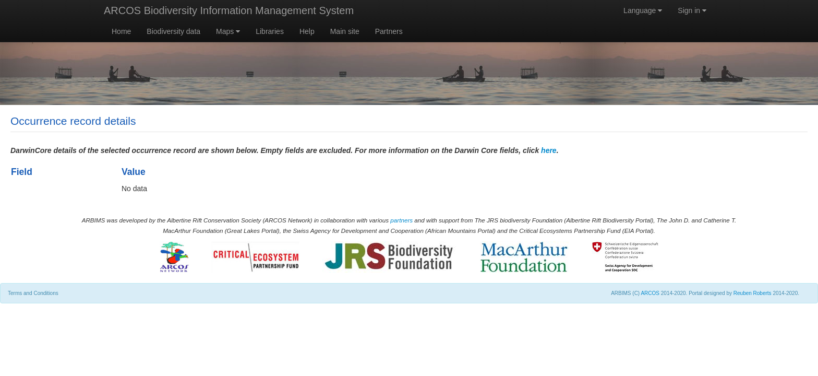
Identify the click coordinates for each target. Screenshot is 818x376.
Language (642, 10)
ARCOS (650, 293)
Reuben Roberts (752, 293)
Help (307, 31)
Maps (228, 31)
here (549, 150)
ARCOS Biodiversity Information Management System (229, 10)
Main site (344, 31)
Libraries (270, 31)
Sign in (692, 10)
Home (121, 31)
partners (401, 220)
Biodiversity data (173, 31)
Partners (389, 31)
